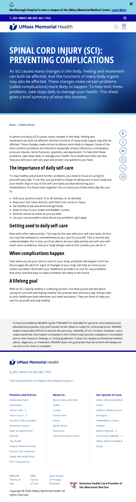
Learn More (119, 10)
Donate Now (59, 415)
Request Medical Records (22, 446)
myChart (13, 435)
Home (12, 125)
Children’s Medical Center (109, 410)
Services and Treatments (22, 451)
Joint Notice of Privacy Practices (56, 479)
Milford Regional (104, 430)
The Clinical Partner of (40, 381)
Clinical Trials (16, 410)
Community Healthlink (107, 435)
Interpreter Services (19, 425)
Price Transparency (19, 461)
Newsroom (59, 430)
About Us (59, 395)
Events (56, 420)
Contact (57, 410)
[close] (131, 3)
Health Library (26, 125)
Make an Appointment (21, 430)
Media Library (60, 425)
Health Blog (21, 456)
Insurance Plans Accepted (22, 420)
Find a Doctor (16, 415)
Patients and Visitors (22, 395)
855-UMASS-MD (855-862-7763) (32, 18)
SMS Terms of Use (34, 479)
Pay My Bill (15, 441)
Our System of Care (109, 395)
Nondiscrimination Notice (66, 435)
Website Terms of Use (15, 479)
